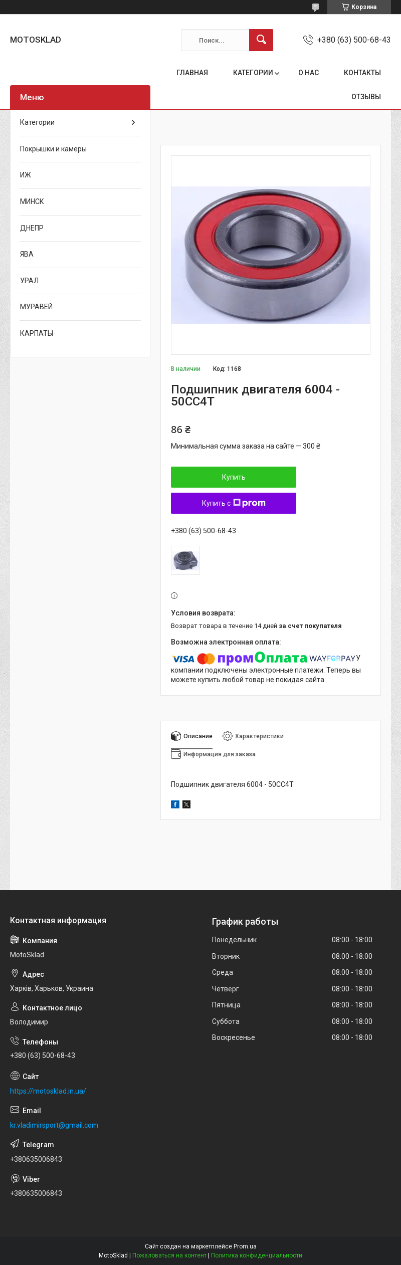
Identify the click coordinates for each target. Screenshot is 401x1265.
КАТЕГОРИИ (253, 73)
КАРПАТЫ (36, 333)
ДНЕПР (32, 228)
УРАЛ (29, 281)
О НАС (308, 73)
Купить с (234, 503)
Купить (234, 477)
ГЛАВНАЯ (192, 73)
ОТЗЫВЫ (366, 97)
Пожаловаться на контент (169, 1255)
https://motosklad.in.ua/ (48, 1091)
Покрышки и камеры (53, 149)
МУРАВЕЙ (36, 307)
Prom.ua (245, 1246)
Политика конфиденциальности (256, 1255)
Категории (37, 122)
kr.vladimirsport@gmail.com (54, 1125)
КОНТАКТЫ (362, 73)
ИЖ (25, 175)
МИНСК (32, 201)
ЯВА (27, 254)
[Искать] (261, 40)
